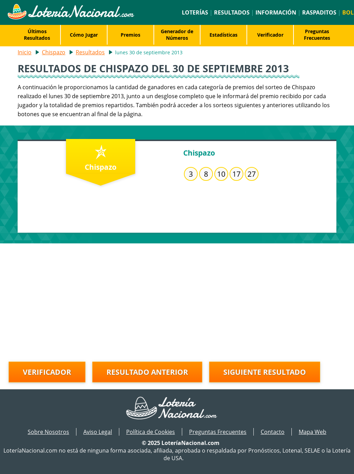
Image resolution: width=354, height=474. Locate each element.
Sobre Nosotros (48, 432)
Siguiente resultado (264, 372)
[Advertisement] (177, 291)
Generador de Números (177, 34)
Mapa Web (312, 432)
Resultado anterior (147, 372)
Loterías (195, 12)
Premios (130, 34)
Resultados (232, 12)
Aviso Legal (97, 432)
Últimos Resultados (37, 34)
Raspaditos (319, 12)
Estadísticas (223, 34)
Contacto (273, 432)
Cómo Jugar (84, 34)
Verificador (270, 34)
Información (275, 12)
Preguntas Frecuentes (317, 34)
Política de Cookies (150, 432)
